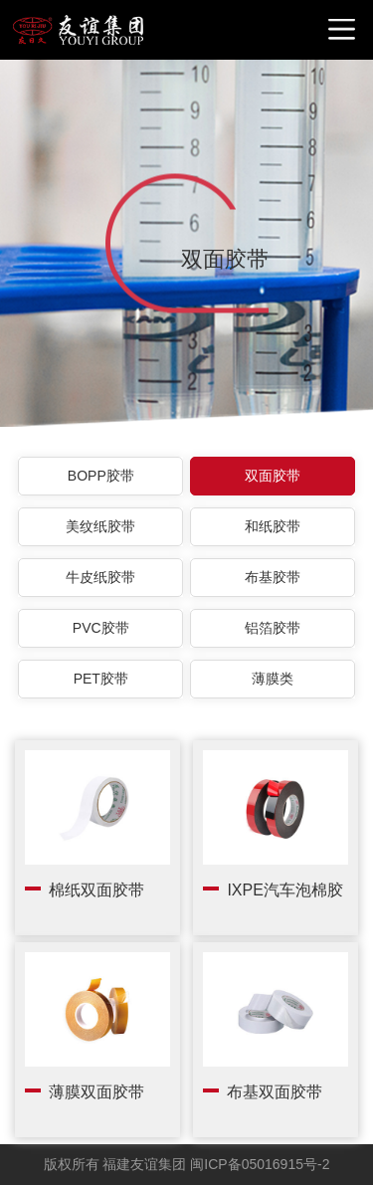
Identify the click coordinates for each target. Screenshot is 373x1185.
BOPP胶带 (101, 476)
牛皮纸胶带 (100, 577)
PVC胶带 (101, 628)
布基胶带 (272, 577)
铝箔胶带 (272, 628)
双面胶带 (272, 476)
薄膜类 (272, 679)
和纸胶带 (272, 526)
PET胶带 (101, 679)
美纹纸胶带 (100, 526)
